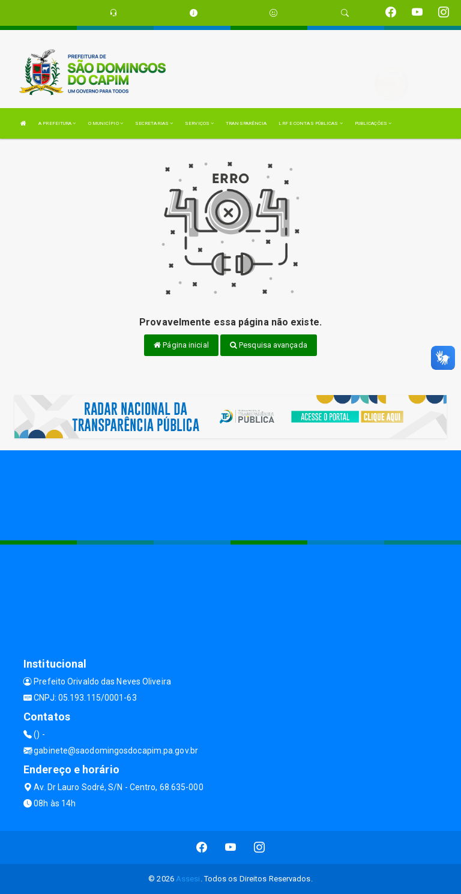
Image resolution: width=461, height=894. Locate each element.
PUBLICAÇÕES (373, 123)
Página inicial (181, 344)
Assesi (188, 878)
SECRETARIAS (154, 123)
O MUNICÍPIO (105, 123)
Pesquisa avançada (268, 344)
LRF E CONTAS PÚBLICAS (310, 123)
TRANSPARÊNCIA (246, 123)
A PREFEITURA (57, 123)
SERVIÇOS (199, 123)
